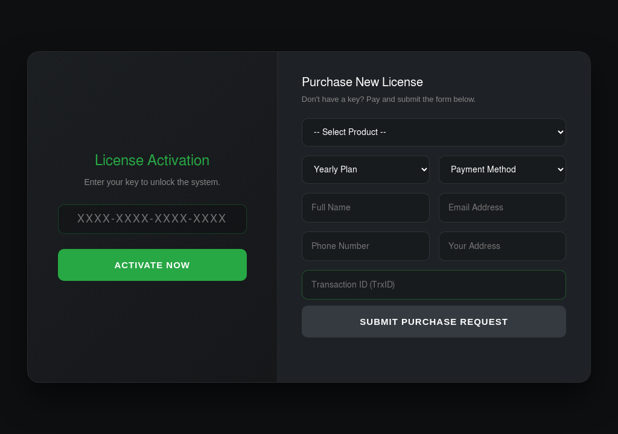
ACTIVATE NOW (152, 265)
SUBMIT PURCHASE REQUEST (434, 321)
